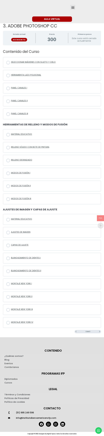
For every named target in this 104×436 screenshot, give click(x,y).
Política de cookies (14, 401)
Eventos (8, 363)
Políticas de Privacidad (16, 398)
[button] (72, 7)
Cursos (8, 382)
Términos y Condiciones (17, 394)
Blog (6, 359)
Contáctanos (11, 367)
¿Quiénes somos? (13, 356)
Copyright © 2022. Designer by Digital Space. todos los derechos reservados (52, 434)
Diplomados (11, 379)
